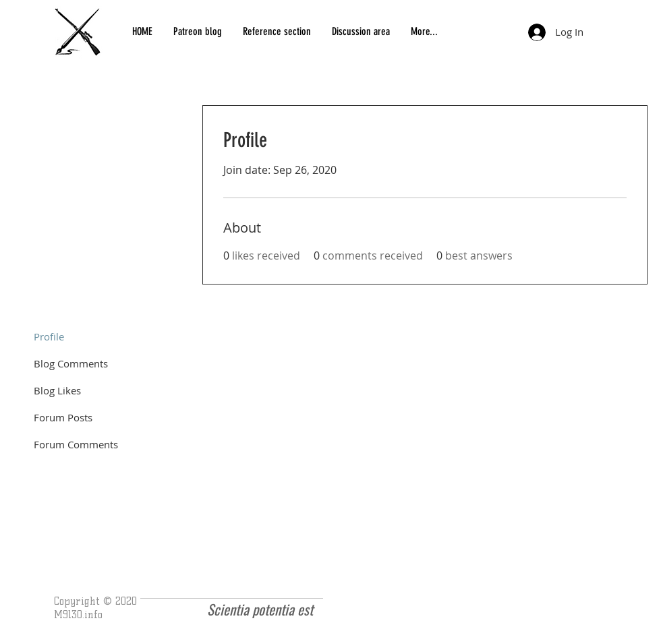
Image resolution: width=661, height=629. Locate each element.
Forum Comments (76, 444)
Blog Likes (57, 390)
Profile (49, 336)
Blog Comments (71, 363)
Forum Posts (63, 417)
